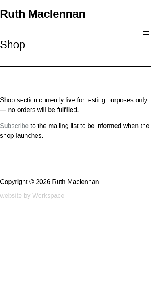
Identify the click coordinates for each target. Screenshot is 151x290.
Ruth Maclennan (42, 14)
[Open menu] (146, 33)
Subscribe (14, 125)
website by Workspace (32, 195)
